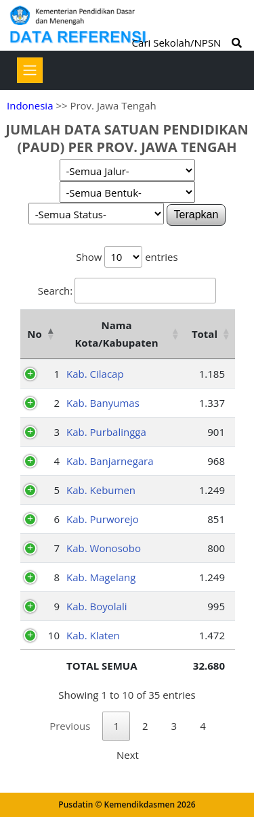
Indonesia (30, 105)
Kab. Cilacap (95, 373)
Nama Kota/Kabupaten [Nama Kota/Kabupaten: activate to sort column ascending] (116, 333)
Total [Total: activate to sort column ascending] (204, 334)
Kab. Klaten (93, 635)
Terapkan (196, 214)
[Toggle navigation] (30, 70)
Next (128, 755)
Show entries (126, 257)
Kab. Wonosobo (103, 548)
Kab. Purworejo (102, 519)
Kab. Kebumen (100, 490)
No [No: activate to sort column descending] (34, 334)
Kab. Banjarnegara (110, 461)
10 (54, 635)
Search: (127, 290)
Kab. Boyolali (96, 606)
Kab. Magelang (100, 577)
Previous (69, 726)
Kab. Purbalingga (106, 432)
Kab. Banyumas (103, 403)
